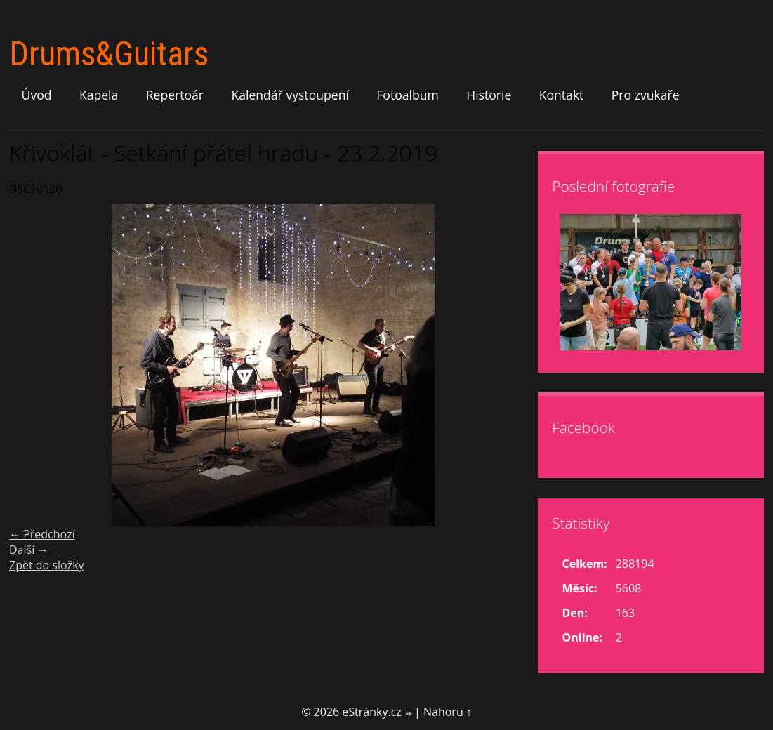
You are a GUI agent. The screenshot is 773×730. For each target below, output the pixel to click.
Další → (28, 549)
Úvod (37, 94)
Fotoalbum (407, 94)
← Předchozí (42, 534)
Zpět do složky (46, 565)
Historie (488, 94)
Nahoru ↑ (447, 711)
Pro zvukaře (646, 94)
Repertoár (175, 94)
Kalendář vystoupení (289, 94)
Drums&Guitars (109, 54)
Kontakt (561, 94)
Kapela (98, 94)
